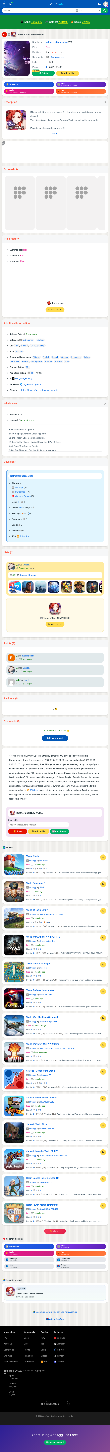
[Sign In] (105, 4)
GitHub (59, 1350)
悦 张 (42, 887)
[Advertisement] (55, 152)
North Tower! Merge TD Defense (42, 1204)
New (43, 1338)
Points (27, 1350)
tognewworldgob (29, 384)
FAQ (5, 1338)
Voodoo (43, 968)
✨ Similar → (12, 84)
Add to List (69, 73)
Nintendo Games (21, 496)
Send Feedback (11, 1361)
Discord (59, 1361)
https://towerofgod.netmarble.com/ (37, 390)
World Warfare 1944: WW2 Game (42, 1044)
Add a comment (57, 57)
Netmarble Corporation (21, 476)
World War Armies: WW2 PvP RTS (43, 936)
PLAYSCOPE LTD (47, 1102)
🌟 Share (17, 831)
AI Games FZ (45, 1075)
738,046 (63, 21)
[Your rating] (57, 52)
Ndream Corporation (48, 1021)
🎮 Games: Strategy (23, 575)
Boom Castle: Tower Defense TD (42, 1178)
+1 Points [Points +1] (43, 73)
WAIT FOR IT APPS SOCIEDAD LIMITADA (57, 1048)
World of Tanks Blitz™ (37, 910)
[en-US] (56, 1403)
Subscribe (23, 536)
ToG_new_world (21, 378)
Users (26, 1338)
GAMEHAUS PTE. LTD (49, 1209)
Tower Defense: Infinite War (40, 990)
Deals (43, 1350)
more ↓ (55, 133)
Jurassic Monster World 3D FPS (42, 1151)
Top (42, 1343)
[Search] (38, 10)
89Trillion (44, 861)
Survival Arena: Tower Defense (41, 1097)
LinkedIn (59, 1343)
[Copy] (105, 102)
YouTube (59, 1338)
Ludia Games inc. (47, 1129)
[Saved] (10, 4)
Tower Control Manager (38, 963)
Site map (8, 1356)
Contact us (9, 1350)
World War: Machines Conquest (42, 1017)
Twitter (59, 1356)
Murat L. (26, 565)
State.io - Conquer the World (40, 1070)
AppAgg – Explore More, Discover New (58, 1416)
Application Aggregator (34, 1370)
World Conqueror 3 (35, 883)
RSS (44, 1361)
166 (21, 507)
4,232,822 (36, 21)
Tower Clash (32, 856)
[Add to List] (103, 857)
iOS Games (18, 492)
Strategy (31, 861)
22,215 (86, 21)
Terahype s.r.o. (46, 1182)
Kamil (26, 680)
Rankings (28, 1356)
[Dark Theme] (99, 4)
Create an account (55, 1442)
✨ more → (55, 1231)
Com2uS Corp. (46, 995)
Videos (44, 1356)
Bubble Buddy (28, 656)
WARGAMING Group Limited (52, 914)
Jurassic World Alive (36, 1124)
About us (8, 1343)
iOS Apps (17, 487)
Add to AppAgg (55, 1319)
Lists (26, 1343)
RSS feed (32, 790)
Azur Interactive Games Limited (53, 1155)
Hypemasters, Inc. (47, 941)
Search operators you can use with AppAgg (55, 1312)
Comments (29, 1361)
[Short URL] (38, 824)
